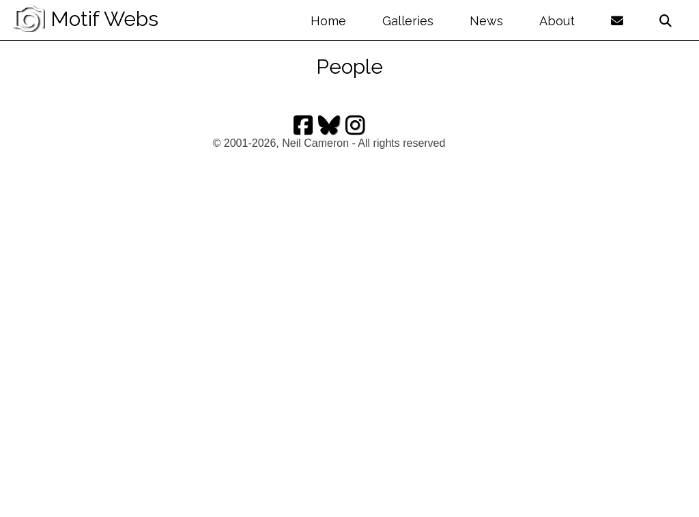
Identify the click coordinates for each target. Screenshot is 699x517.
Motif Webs (84, 19)
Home (328, 21)
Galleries (407, 21)
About (557, 21)
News (486, 21)
